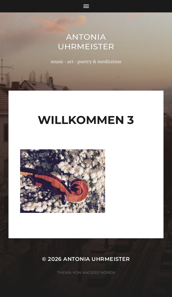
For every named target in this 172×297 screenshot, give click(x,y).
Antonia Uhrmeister (86, 41)
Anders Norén (98, 272)
